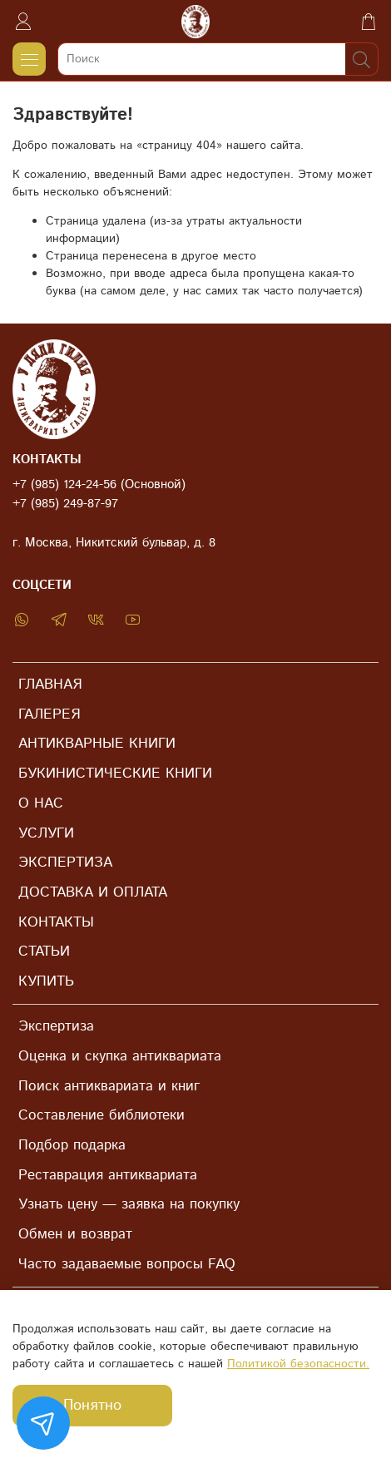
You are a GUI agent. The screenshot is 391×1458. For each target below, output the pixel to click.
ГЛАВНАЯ (50, 684)
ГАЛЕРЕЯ (49, 714)
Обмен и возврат (75, 1234)
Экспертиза (56, 1026)
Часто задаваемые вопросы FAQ (126, 1264)
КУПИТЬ (46, 981)
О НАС (40, 803)
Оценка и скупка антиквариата (119, 1056)
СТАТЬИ (44, 951)
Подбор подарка (72, 1145)
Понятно (92, 1405)
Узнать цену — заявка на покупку (129, 1204)
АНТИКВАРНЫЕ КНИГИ (97, 744)
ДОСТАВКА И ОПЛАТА (92, 892)
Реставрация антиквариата (107, 1175)
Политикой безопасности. (298, 1364)
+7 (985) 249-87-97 (65, 504)
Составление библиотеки (101, 1115)
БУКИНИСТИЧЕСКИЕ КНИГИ (115, 773)
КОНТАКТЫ (56, 922)
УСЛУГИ (46, 833)
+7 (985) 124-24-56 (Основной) (99, 485)
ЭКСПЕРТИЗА (65, 862)
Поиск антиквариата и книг (109, 1086)
